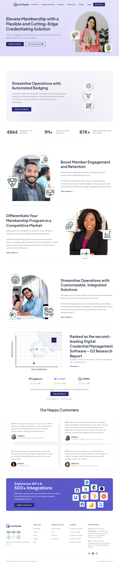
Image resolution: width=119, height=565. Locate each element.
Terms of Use (109, 561)
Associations (55, 539)
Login (89, 4)
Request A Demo (15, 44)
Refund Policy (37, 528)
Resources (71, 4)
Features (61, 4)
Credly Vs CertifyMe (75, 532)
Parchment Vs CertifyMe (76, 528)
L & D (53, 532)
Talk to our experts (22, 109)
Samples (35, 539)
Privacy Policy (101, 561)
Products (34, 4)
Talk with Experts (59, 394)
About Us (35, 532)
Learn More (74, 366)
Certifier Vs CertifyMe (75, 542)
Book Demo (99, 4)
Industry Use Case (48, 4)
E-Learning (54, 535)
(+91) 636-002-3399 (95, 541)
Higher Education (56, 528)
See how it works (35, 44)
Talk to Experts (67, 191)
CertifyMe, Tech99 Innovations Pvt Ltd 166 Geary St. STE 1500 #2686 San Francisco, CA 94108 (98, 535)
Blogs (34, 542)
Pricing (81, 4)
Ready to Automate (24, 505)
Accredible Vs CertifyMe (76, 535)
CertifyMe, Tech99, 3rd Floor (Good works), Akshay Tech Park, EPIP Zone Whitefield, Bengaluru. (99, 545)
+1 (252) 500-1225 (98, 531)
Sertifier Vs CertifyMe (75, 539)
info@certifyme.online (96, 528)
